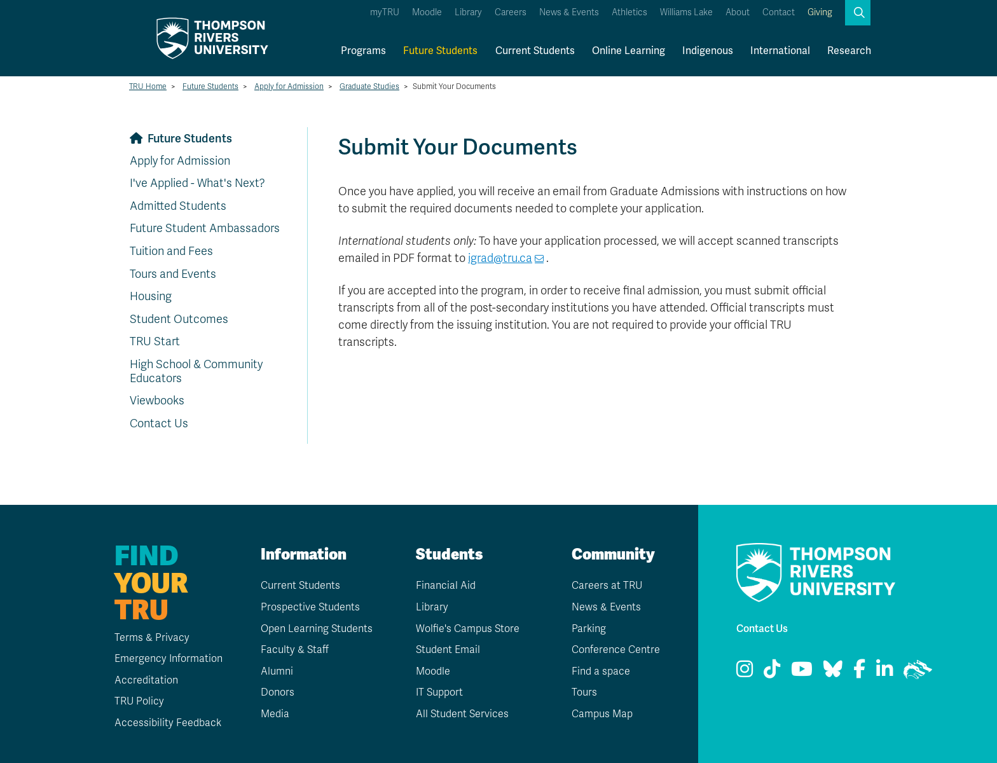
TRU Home (148, 86)
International (780, 51)
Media (275, 714)
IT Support (439, 692)
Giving (820, 12)
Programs (363, 51)
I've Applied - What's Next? (197, 183)
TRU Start (155, 341)
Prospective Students (310, 607)
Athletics (629, 12)
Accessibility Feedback (167, 723)
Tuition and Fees (171, 251)
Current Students (535, 51)
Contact (778, 12)
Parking (589, 628)
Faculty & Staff (295, 649)
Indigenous (707, 51)
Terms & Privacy (151, 637)
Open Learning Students (317, 628)
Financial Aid (446, 585)
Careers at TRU (607, 585)
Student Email (448, 649)
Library (468, 12)
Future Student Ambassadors (205, 228)
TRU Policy (139, 701)
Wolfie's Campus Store (467, 628)
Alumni (277, 671)
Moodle (427, 12)
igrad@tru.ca (500, 258)
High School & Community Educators (196, 371)
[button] (857, 12)
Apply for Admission (289, 86)
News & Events (569, 12)
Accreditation (146, 680)
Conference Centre (616, 649)
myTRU (384, 12)
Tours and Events (173, 274)
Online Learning (628, 51)
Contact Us (159, 423)
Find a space (601, 671)
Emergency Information (168, 658)
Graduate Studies (369, 86)
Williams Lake (686, 12)
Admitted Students (178, 206)
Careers (510, 12)
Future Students (440, 51)
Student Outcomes (179, 319)
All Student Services (462, 714)
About (737, 12)
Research (849, 51)
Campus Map (602, 714)
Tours (584, 692)
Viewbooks (157, 401)
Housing (151, 296)
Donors (277, 692)
